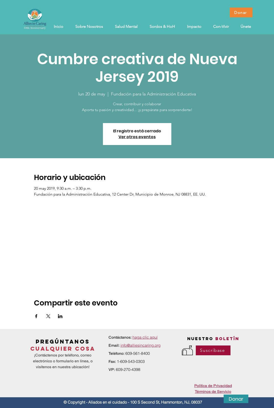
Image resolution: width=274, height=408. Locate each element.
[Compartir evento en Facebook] (36, 316)
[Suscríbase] (213, 350)
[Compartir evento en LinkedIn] (60, 316)
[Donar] (241, 12)
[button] (162, 26)
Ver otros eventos (137, 137)
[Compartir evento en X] (48, 316)
